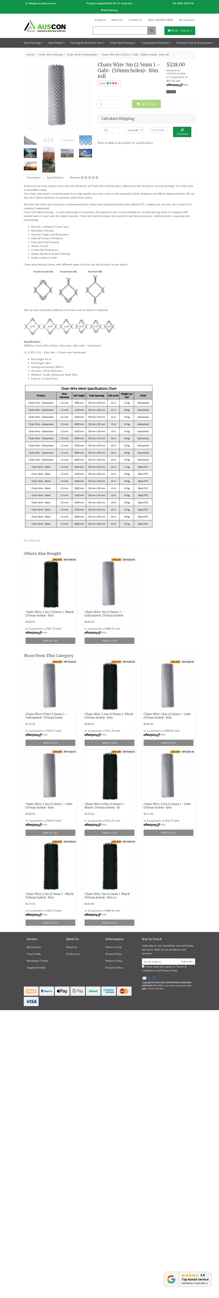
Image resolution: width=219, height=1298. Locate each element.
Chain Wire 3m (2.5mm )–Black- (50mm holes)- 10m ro (108, 895)
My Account (34, 947)
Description (34, 177)
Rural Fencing (32, 42)
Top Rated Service (195, 1279)
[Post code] (158, 130)
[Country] (134, 130)
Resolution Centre (37, 960)
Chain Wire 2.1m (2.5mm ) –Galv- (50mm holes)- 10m (49, 805)
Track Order (34, 954)
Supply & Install (36, 967)
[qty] (110, 130)
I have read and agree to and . (164, 968)
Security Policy (114, 967)
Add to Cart (146, 104)
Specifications (55, 177)
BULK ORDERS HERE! (160, 20)
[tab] (34, 177)
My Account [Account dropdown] (186, 20)
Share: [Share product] (108, 83)
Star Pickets (55, 42)
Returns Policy (113, 960)
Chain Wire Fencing (121, 42)
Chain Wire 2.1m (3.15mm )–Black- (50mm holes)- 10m (50, 613)
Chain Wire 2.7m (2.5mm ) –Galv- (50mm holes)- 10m (168, 805)
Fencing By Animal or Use (86, 42)
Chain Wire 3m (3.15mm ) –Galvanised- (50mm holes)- (104, 613)
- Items (179, 31)
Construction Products (155, 42)
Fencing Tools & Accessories (194, 42)
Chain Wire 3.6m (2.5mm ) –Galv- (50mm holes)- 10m (168, 715)
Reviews (84, 177)
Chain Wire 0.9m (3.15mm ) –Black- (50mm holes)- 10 (105, 805)
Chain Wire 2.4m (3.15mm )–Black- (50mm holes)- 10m (109, 715)
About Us (117, 20)
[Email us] (144, 978)
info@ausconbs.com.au (42, 3)
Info (186, 84)
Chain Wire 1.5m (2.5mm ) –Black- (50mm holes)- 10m (50, 895)
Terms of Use (113, 947)
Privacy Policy (113, 954)
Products (100, 20)
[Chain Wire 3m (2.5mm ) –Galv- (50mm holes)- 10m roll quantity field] (112, 104)
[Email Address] (160, 961)
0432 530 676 (185, 3)
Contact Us (135, 20)
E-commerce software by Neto (177, 985)
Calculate (182, 132)
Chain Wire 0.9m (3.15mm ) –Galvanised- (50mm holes (46, 715)
